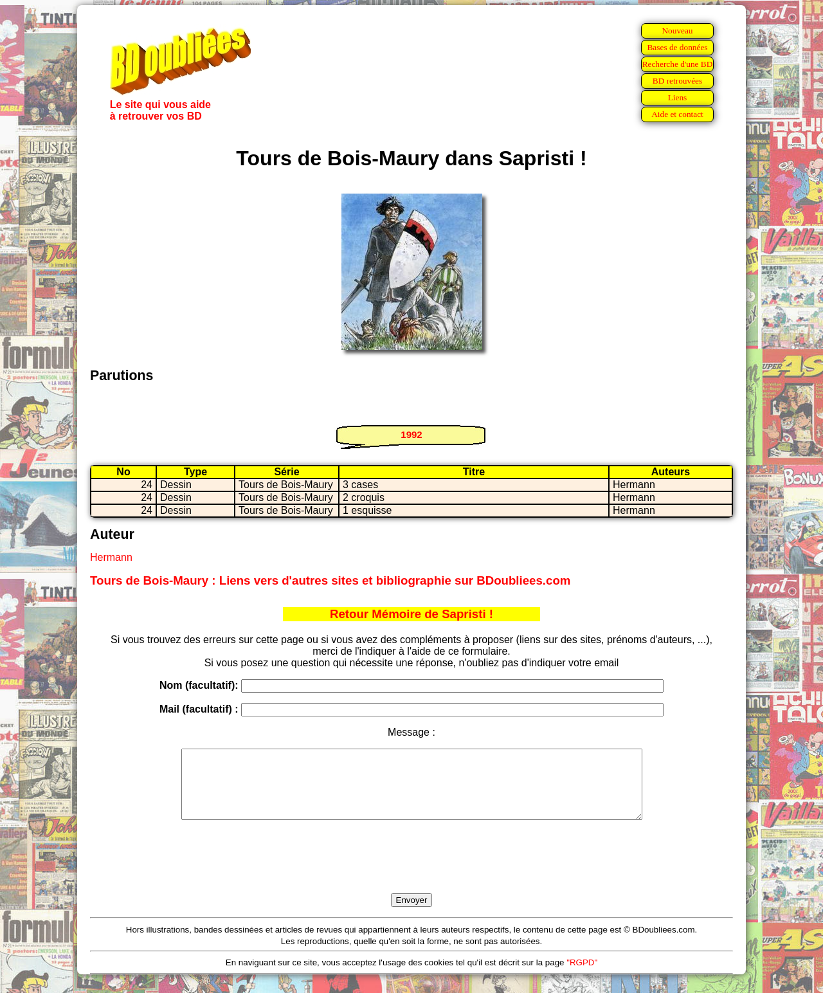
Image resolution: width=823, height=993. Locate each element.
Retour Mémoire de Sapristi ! (411, 614)
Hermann (111, 557)
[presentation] (411, 871)
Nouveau (677, 30)
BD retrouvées (677, 81)
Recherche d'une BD (677, 64)
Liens (677, 97)
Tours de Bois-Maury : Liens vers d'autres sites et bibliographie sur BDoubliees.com (330, 580)
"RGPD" (581, 976)
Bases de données (677, 47)
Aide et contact (677, 114)
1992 (411, 434)
